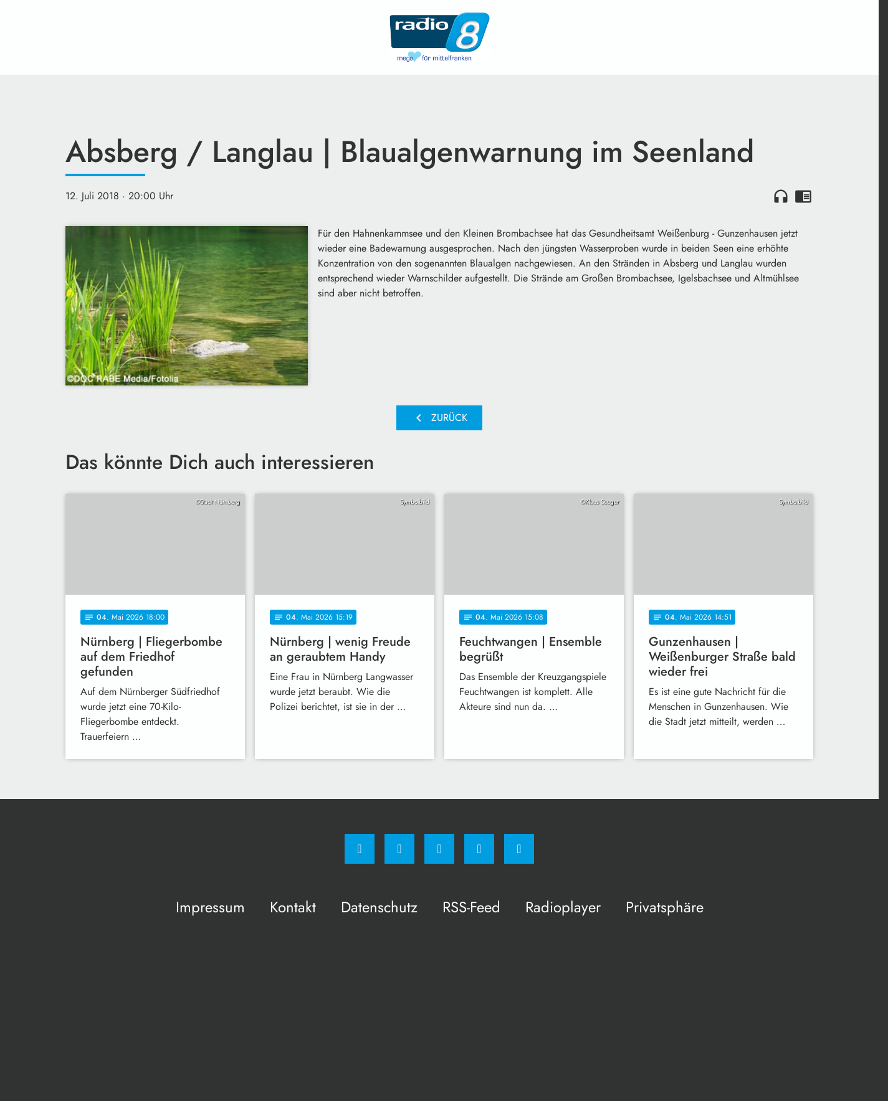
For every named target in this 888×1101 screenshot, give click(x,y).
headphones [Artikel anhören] (781, 196)
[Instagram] (399, 849)
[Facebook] (360, 849)
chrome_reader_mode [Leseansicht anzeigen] (803, 196)
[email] (519, 849)
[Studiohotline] (479, 849)
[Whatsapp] (439, 849)
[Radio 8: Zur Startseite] (439, 37)
